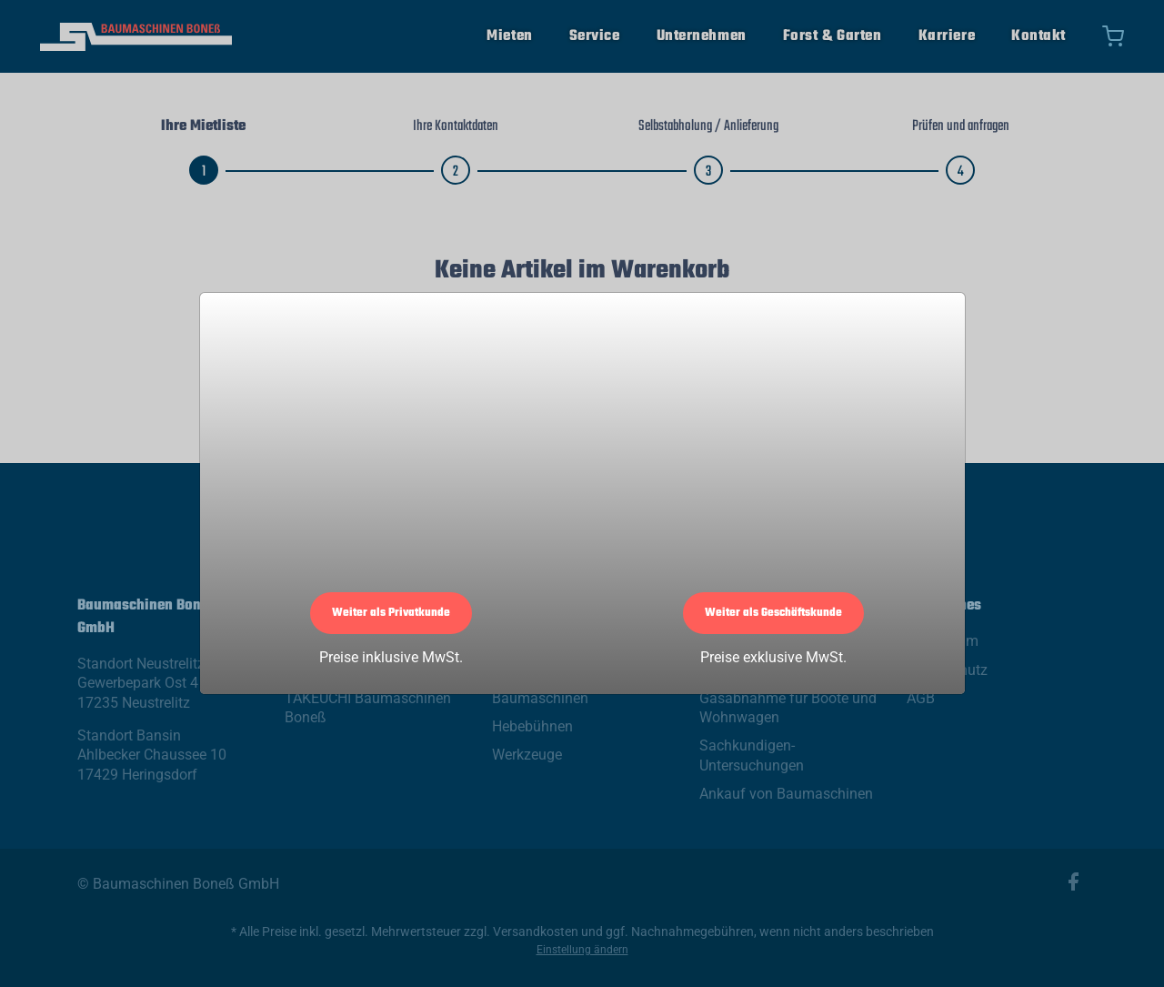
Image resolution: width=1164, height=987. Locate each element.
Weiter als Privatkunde (391, 613)
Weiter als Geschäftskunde (773, 613)
